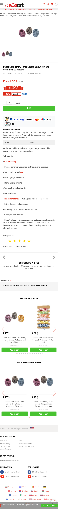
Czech (34, 491)
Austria (12, 491)
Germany (48, 487)
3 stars (19, 241)
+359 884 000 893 (45, 9)
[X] (1, 504)
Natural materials (12, 198)
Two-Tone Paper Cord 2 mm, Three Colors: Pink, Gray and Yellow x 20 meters (14, 339)
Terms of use (5, 446)
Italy (23, 495)
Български (10, 487)
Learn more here (6, 507)
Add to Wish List (34, 74)
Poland (33, 495)
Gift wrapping (10, 161)
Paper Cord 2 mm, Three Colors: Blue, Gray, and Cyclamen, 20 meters (14, 403)
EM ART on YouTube (9, 476)
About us (3, 441)
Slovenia (10, 499)
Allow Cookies (49, 505)
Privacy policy (5, 443)
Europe (13, 495)
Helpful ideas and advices (9, 460)
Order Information (26, 443)
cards (22, 172)
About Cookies (5, 449)
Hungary (46, 491)
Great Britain (35, 499)
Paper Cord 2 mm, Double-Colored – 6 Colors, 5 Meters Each (43, 339)
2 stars (15, 241)
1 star (10, 241)
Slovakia (44, 495)
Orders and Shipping (26, 446)
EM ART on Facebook (10, 472)
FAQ (20, 441)
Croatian (23, 491)
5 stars (29, 241)
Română (36, 487)
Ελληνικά (23, 487)
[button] (16, 353)
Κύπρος (22, 499)
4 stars (24, 241)
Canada (48, 499)
